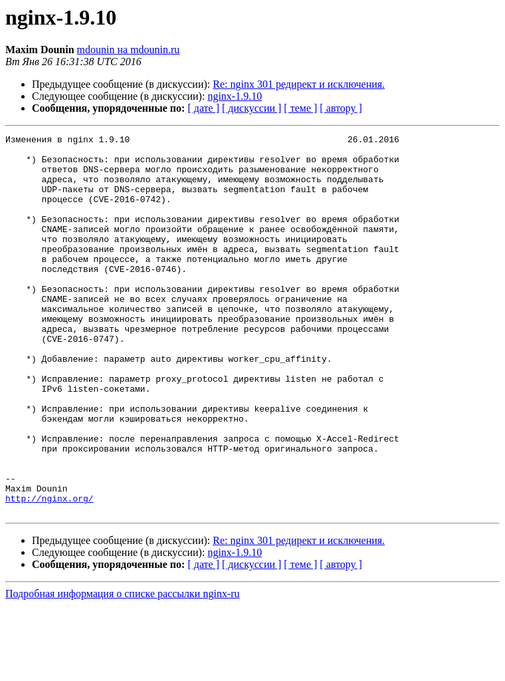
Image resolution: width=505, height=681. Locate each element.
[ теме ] (300, 108)
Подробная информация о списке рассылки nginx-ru (122, 669)
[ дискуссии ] (251, 108)
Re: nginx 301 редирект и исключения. (299, 84)
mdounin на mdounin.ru (128, 49)
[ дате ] (203, 108)
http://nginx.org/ (49, 572)
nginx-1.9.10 (234, 96)
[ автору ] (340, 108)
